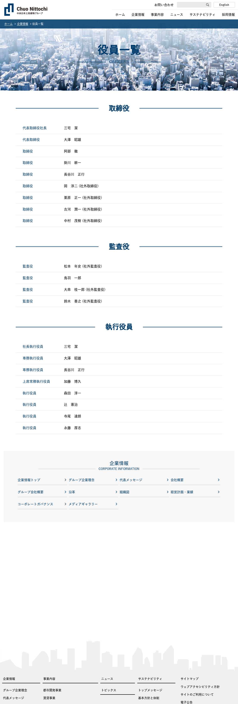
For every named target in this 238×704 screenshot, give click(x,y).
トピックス (108, 690)
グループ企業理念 (15, 690)
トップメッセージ (150, 690)
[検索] (207, 4)
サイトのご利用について (197, 694)
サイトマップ (190, 678)
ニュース (176, 14)
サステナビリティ (202, 14)
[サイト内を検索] (192, 5)
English (224, 4)
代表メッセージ (13, 697)
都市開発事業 (52, 690)
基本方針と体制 (148, 697)
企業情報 (137, 14)
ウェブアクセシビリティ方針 (200, 686)
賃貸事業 (49, 697)
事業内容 (157, 14)
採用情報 (228, 14)
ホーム (120, 14)
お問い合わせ (164, 4)
